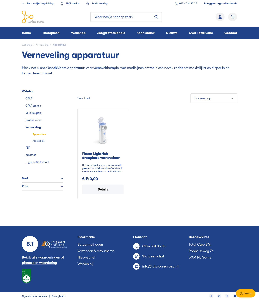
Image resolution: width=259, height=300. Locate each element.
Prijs (42, 186)
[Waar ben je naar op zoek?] (120, 17)
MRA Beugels (33, 113)
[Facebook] (211, 296)
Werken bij (85, 264)
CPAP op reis (33, 105)
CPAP (28, 98)
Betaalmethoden (90, 244)
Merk (42, 178)
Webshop (28, 91)
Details (103, 189)
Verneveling (33, 127)
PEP (27, 147)
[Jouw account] (220, 17)
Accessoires (38, 140)
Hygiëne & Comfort (37, 162)
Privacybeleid (58, 296)
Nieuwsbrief (86, 257)
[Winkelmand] (232, 17)
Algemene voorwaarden (34, 296)
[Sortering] (213, 98)
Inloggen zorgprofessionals (220, 3)
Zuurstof (30, 155)
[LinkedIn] (219, 296)
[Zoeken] (156, 17)
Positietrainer (33, 120)
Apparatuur (39, 134)
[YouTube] (235, 296)
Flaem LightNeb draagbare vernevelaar (101, 156)
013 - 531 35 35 (186, 3)
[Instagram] (227, 296)
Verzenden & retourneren (95, 251)
